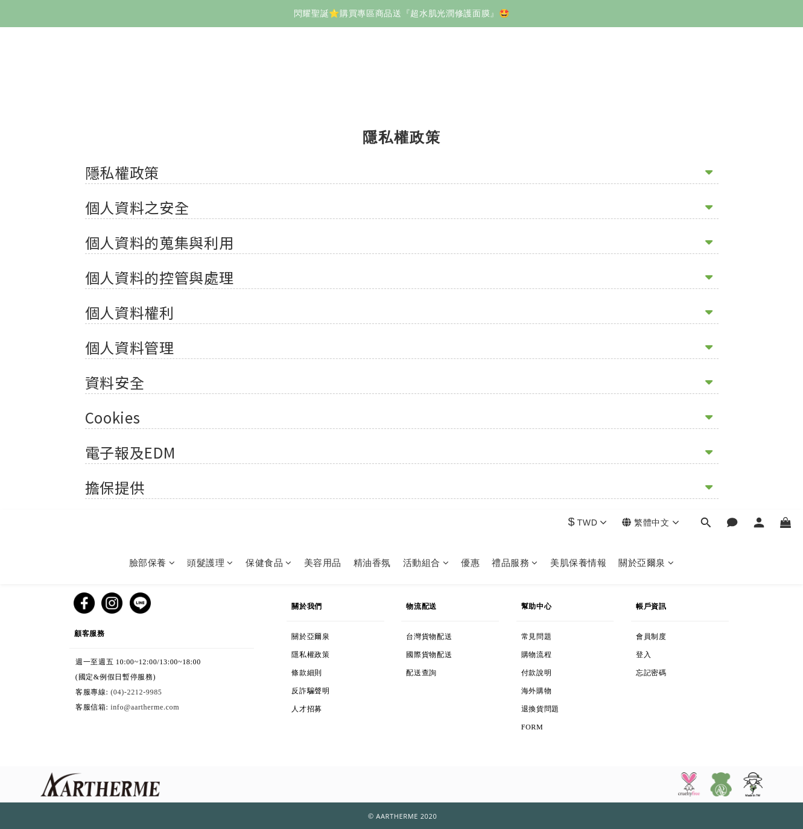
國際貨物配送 (456, 652)
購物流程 (558, 652)
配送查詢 (441, 670)
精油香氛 (372, 80)
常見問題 (536, 634)
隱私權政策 (330, 652)
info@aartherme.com (144, 707)
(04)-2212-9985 (136, 692)
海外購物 (573, 688)
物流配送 (426, 604)
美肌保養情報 (578, 80)
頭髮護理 (210, 80)
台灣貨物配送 (440, 634)
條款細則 (333, 670)
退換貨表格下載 (573, 731)
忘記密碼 (673, 670)
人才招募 (309, 706)
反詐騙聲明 (330, 688)
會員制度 (663, 634)
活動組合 (426, 80)
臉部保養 (152, 80)
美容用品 (322, 80)
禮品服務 (515, 80)
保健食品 (269, 80)
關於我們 (306, 604)
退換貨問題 (568, 706)
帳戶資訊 (655, 604)
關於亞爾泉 (646, 80)
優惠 (470, 80)
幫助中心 (536, 604)
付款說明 (541, 670)
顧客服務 (115, 631)
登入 (649, 652)
